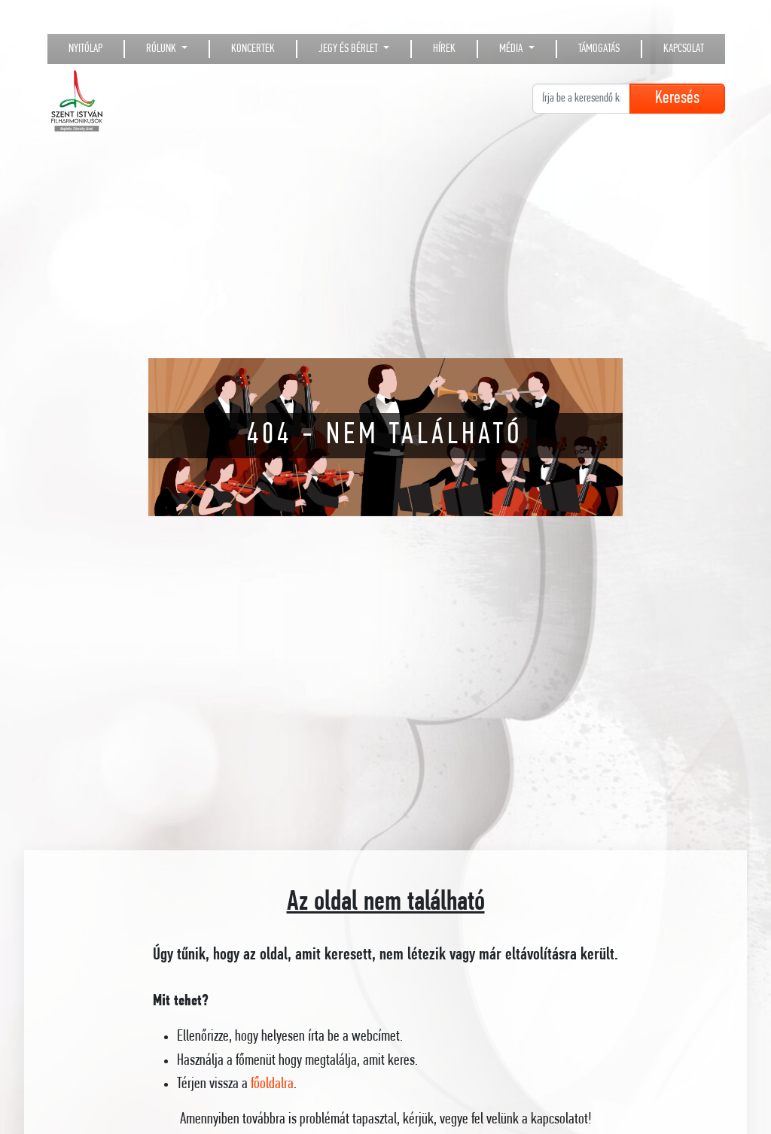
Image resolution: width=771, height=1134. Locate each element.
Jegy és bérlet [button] (349, 49)
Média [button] (512, 49)
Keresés (677, 99)
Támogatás (599, 49)
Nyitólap (85, 49)
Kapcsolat (683, 49)
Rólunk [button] (162, 49)
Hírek (444, 49)
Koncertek (253, 49)
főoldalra (272, 1084)
